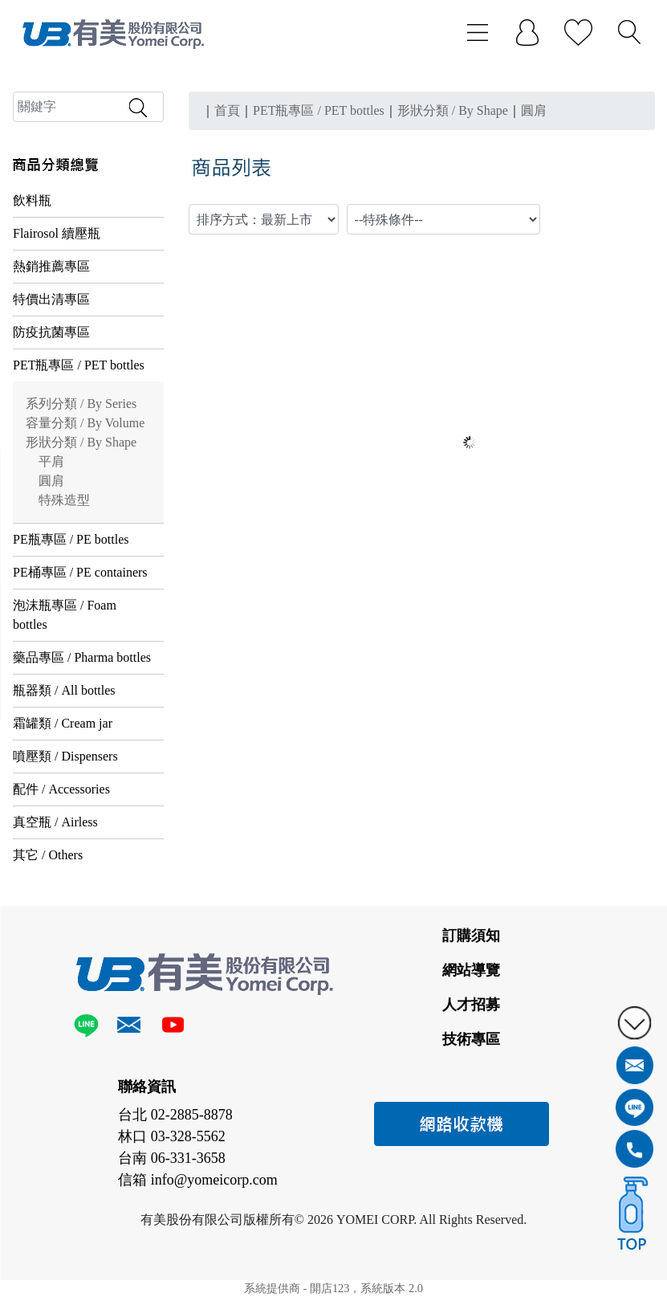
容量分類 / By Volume (85, 423)
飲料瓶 (32, 200)
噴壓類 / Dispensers (65, 756)
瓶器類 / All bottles (64, 690)
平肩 (51, 461)
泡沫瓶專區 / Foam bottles (64, 614)
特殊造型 (64, 500)
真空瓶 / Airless (55, 822)
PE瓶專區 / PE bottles (70, 539)
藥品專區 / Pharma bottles (82, 657)
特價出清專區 (51, 299)
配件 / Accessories (61, 789)
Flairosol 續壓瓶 (56, 233)
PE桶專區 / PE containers (80, 572)
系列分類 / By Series (81, 403)
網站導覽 (471, 970)
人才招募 (471, 1005)
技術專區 (471, 1039)
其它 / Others (48, 855)
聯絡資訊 (147, 1087)
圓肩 (51, 480)
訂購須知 (471, 936)
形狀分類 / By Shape (81, 442)
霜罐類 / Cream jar (62, 723)
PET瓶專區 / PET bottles (78, 365)
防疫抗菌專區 (51, 332)
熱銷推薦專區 (51, 266)
